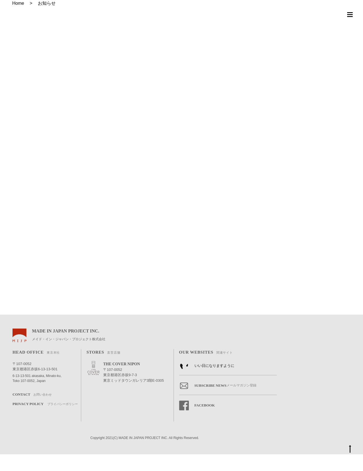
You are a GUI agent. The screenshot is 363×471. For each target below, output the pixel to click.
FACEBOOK (197, 422)
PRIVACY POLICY (45, 420)
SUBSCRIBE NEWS (217, 402)
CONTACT (32, 411)
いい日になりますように (206, 383)
